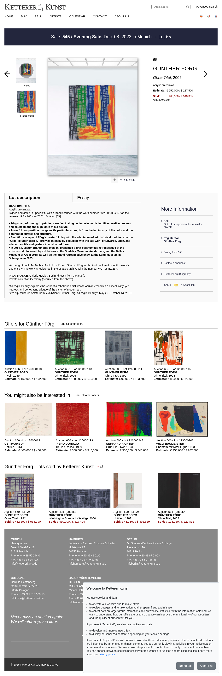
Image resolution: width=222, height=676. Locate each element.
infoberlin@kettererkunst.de (143, 563)
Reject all (185, 665)
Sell (38, 16)
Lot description (24, 197)
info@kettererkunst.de (24, 563)
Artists (56, 16)
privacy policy (107, 654)
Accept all (206, 665)
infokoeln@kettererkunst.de (27, 598)
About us (121, 16)
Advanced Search (207, 6)
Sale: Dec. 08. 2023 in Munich (102, 36)
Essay (83, 197)
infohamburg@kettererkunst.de (87, 563)
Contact (100, 16)
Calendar (77, 16)
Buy (24, 16)
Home (8, 16)
